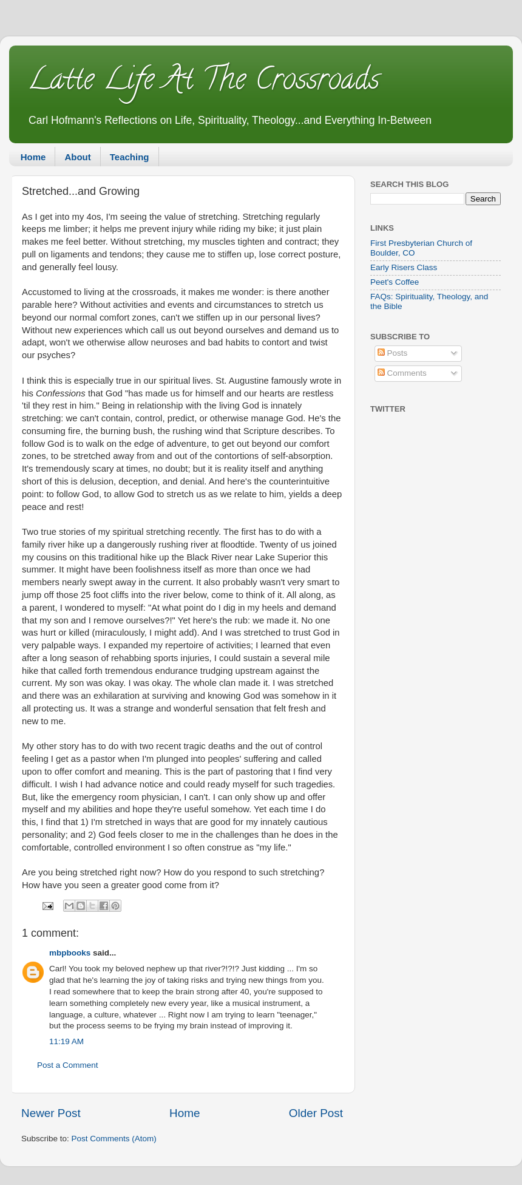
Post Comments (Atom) (114, 1138)
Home (33, 157)
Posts (393, 353)
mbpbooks (69, 952)
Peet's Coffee (394, 282)
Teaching (129, 157)
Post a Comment (67, 1065)
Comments (402, 373)
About (77, 157)
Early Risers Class (403, 267)
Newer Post (51, 1113)
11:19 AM (66, 1041)
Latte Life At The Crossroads (203, 82)
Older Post (316, 1113)
